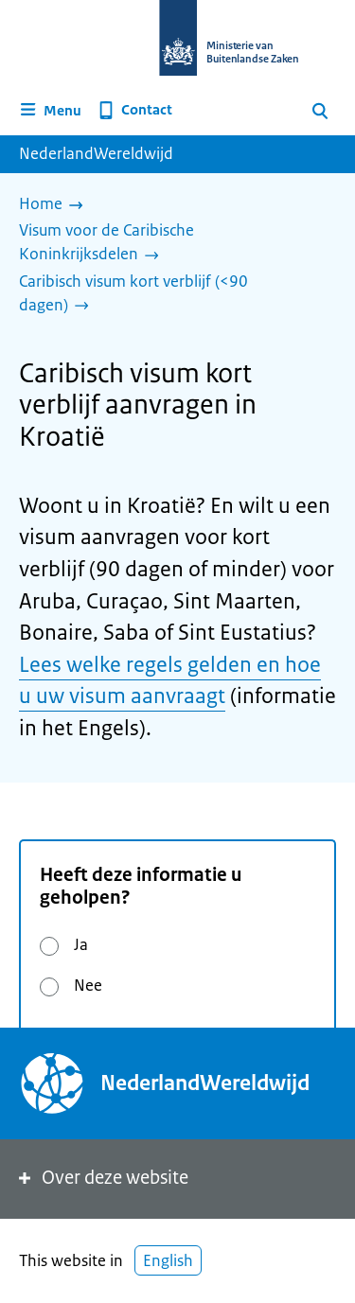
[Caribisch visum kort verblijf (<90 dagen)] (170, 295)
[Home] (56, 205)
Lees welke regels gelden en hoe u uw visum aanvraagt (170, 681)
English (168, 1260)
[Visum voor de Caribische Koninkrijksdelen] (170, 244)
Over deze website (101, 1177)
